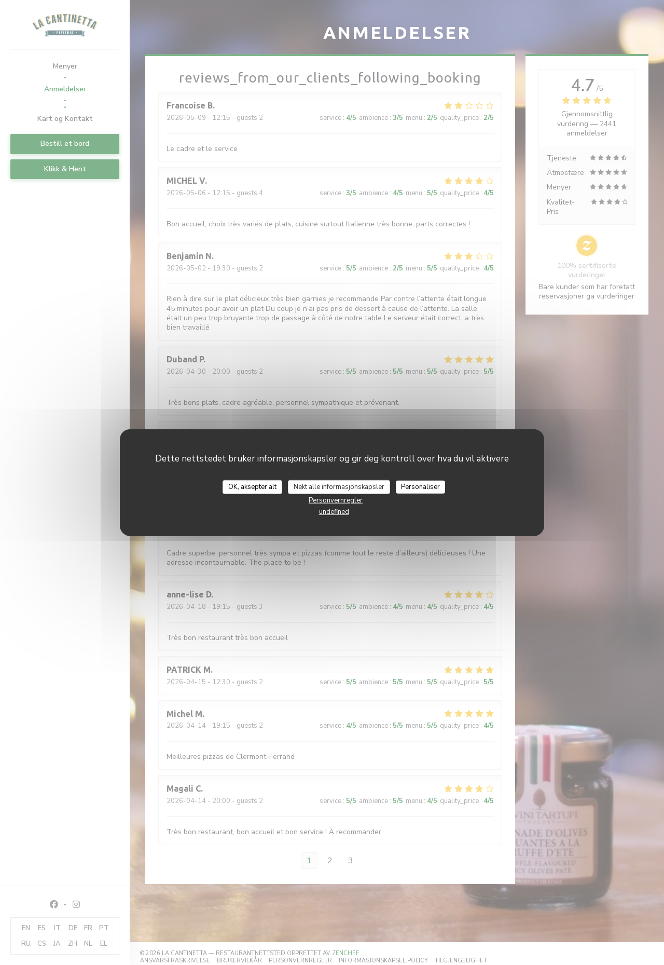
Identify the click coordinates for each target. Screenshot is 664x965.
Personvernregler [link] (336, 500)
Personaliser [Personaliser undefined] (420, 486)
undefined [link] (334, 512)
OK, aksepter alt (252, 486)
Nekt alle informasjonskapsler (339, 486)
